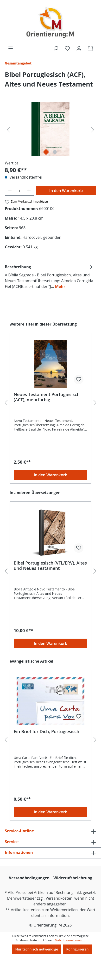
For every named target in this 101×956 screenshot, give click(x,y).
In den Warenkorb (66, 190)
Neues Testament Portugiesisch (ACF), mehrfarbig (47, 397)
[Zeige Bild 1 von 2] (46, 152)
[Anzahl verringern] (10, 191)
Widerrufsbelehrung (72, 877)
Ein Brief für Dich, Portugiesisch (46, 731)
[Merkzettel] (67, 48)
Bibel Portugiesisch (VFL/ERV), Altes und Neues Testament (50, 565)
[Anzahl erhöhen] (29, 191)
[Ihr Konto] (79, 48)
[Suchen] (56, 48)
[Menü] (10, 48)
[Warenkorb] (90, 48)
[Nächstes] (92, 129)
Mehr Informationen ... (70, 940)
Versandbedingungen (29, 877)
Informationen (19, 852)
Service (12, 841)
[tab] (49, 276)
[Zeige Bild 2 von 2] (55, 152)
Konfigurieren (77, 949)
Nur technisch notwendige (36, 949)
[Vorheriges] (8, 129)
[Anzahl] (19, 191)
